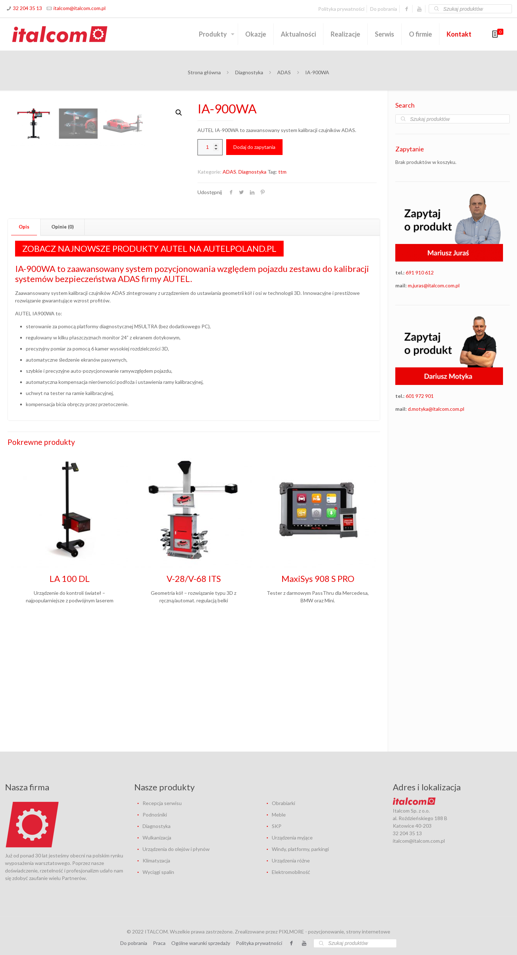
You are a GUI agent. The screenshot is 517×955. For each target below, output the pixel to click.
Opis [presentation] (24, 347)
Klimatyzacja (156, 860)
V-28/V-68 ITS (194, 699)
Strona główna (204, 72)
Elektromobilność (291, 872)
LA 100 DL (70, 699)
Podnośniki (155, 814)
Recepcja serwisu (162, 803)
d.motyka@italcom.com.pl (436, 409)
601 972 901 (420, 396)
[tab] (24, 347)
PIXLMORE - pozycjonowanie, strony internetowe (334, 931)
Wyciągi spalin (158, 872)
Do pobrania (383, 9)
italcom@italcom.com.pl (79, 8)
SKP (276, 826)
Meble (279, 814)
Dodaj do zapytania (254, 147)
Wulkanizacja (157, 837)
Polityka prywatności (341, 9)
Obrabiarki (283, 803)
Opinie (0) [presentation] (62, 347)
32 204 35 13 (27, 8)
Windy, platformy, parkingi (300, 849)
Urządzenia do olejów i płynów (176, 849)
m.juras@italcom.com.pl (434, 285)
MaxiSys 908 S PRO (317, 699)
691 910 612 (420, 272)
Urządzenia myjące (292, 837)
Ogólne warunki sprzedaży (200, 943)
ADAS (284, 72)
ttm (282, 172)
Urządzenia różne (291, 860)
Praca (159, 943)
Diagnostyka (249, 72)
